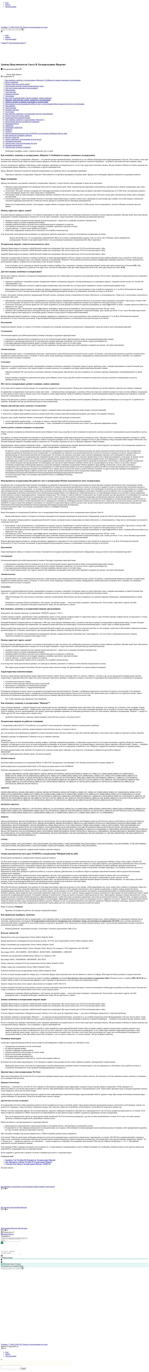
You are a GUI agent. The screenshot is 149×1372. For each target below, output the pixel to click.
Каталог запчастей (12, 137)
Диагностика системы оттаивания (18, 147)
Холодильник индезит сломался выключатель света (24, 86)
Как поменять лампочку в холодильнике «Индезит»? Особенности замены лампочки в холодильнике (43, 80)
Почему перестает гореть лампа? (17, 84)
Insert (26, 1370)
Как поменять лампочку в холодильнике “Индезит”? (24, 120)
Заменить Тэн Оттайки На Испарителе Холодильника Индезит (30, 1160)
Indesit (7, 5)
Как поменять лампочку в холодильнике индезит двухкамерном (29, 114)
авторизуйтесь (7, 1234)
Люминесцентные (12, 94)
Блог (7, 3)
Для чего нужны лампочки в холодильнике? (21, 88)
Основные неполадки (13, 141)
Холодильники (10, 7)
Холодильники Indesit (17, 43)
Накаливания (10, 90)
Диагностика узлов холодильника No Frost (21, 143)
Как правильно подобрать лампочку (18, 135)
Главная (4, 43)
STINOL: (8, 131)
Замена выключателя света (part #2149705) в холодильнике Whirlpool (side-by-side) (36, 133)
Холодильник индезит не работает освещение (22, 122)
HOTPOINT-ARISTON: (14, 127)
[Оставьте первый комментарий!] (12, 1252)
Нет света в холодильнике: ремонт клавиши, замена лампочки (28, 98)
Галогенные (9, 96)
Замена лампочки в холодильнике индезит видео (23, 139)
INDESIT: (9, 129)
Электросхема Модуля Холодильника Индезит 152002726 (28, 1164)
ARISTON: (9, 126)
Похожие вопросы (12, 124)
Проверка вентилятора (13, 145)
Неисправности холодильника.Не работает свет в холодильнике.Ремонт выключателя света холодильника (44, 104)
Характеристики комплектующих (17, 118)
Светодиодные (10, 92)
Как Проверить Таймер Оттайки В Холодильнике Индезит (28, 1162)
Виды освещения (11, 82)
